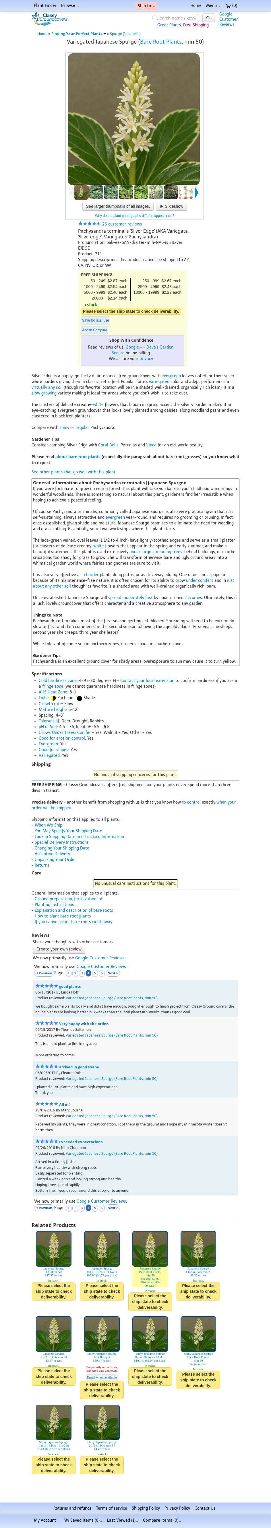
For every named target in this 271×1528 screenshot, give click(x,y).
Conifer (84, 732)
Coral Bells (108, 445)
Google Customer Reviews (100, 958)
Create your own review (59, 949)
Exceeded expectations (80, 1142)
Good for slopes (53, 749)
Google (132, 347)
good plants (70, 986)
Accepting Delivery (52, 854)
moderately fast (137, 597)
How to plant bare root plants (63, 916)
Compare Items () (162, 1520)
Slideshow (171, 206)
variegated (159, 381)
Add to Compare (94, 330)
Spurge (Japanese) (125, 34)
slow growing (44, 393)
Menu (213, 5)
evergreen (171, 376)
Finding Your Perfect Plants (78, 33)
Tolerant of (49, 721)
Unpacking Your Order (55, 859)
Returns (42, 865)
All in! (64, 1104)
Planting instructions (54, 904)
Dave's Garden (159, 347)
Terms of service (111, 1508)
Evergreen (48, 744)
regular (82, 427)
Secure (118, 353)
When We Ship (48, 825)
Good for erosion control (62, 738)
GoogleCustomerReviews (228, 19)
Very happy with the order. (84, 1023)
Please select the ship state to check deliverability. (131, 311)
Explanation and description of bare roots (74, 910)
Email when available (102, 1377)
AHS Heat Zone (53, 692)
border (92, 574)
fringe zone (52, 686)
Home (196, 5)
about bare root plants (77, 456)
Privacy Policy (177, 1508)
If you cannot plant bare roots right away (73, 921)
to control (191, 802)
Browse (70, 5)
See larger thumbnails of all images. (118, 206)
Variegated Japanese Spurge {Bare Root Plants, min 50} (112, 998)
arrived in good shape (79, 1067)
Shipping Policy (146, 1508)
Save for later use (95, 320)
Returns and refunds (72, 1508)
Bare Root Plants (161, 41)
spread (114, 597)
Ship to (146, 5)
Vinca (151, 445)
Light (43, 697)
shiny (64, 427)
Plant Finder (45, 5)
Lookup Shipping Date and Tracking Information (79, 836)
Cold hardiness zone (58, 680)
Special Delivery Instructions (62, 842)
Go (209, 17)
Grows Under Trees (57, 732)
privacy (146, 358)
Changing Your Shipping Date (62, 848)
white (98, 404)
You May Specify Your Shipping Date (68, 831)
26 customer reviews (110, 224)
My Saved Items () (82, 1520)
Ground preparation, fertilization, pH (69, 899)
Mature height (52, 709)
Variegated (49, 755)
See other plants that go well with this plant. (74, 472)
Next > (113, 973)
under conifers (199, 580)
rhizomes (193, 597)
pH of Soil (48, 726)
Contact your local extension (147, 680)
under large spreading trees (155, 551)
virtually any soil (47, 387)
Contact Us (205, 1508)
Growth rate (50, 703)
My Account (45, 1520)
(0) (231, 5)
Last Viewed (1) (122, 1520)
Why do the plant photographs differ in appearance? (134, 216)
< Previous (44, 973)
